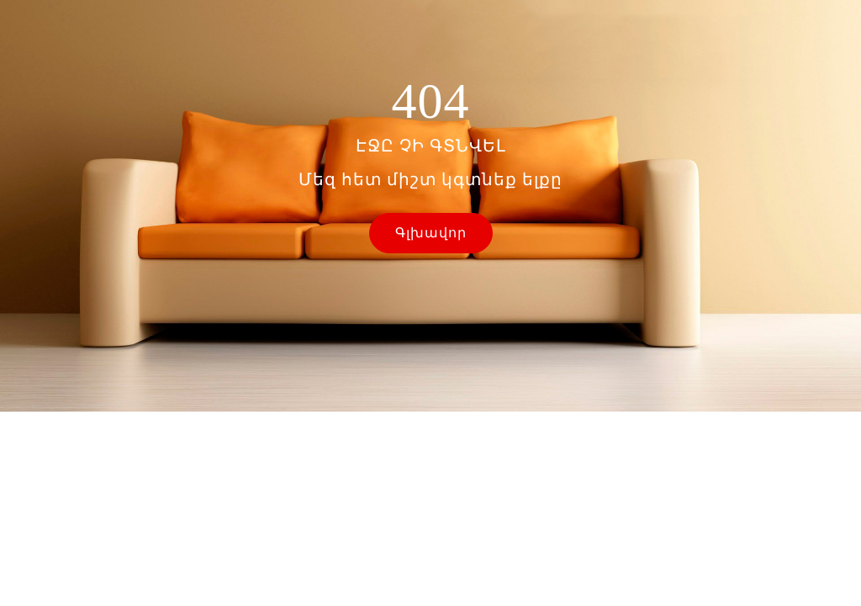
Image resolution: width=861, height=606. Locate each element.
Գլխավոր (431, 233)
